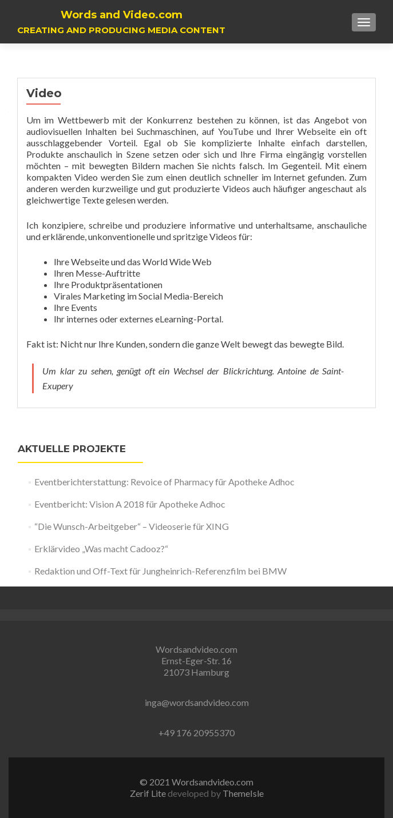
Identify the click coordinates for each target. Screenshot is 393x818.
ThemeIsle (243, 793)
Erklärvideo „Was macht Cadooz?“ (101, 548)
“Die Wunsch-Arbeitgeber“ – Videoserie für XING (131, 526)
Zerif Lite (149, 793)
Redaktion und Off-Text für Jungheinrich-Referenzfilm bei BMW (160, 570)
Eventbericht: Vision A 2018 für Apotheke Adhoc (129, 503)
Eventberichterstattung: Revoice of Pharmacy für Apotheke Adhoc (164, 481)
